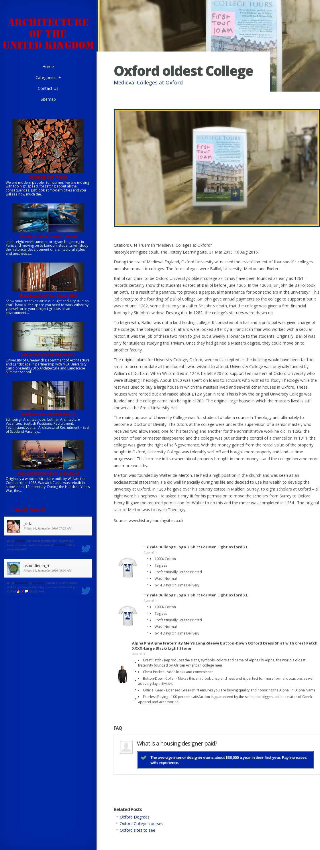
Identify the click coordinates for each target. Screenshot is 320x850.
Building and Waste (48, 177)
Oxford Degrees (135, 817)
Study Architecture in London (48, 236)
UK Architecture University (48, 354)
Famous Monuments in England (48, 473)
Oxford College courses (141, 823)
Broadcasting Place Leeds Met (48, 295)
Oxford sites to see (137, 830)
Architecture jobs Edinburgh (48, 414)
